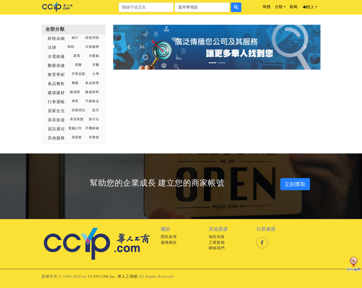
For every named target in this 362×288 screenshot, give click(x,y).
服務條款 (169, 242)
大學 (95, 74)
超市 (95, 110)
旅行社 (94, 119)
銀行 (75, 37)
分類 (279, 7)
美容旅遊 (56, 120)
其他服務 (56, 138)
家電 (76, 56)
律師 (70, 47)
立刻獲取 (295, 184)
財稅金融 (56, 38)
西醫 (78, 65)
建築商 (75, 92)
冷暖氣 (94, 56)
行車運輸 (56, 102)
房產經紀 (79, 110)
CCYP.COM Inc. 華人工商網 (113, 276)
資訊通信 (56, 129)
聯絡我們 (217, 248)
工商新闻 (217, 242)
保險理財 (92, 37)
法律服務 (92, 47)
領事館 (94, 137)
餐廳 (75, 83)
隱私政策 (169, 237)
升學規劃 (79, 74)
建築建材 (56, 93)
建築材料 (92, 92)
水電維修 (56, 56)
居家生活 (56, 111)
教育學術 (56, 74)
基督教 (77, 137)
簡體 (267, 7)
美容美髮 (77, 119)
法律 (52, 47)
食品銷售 (92, 83)
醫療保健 (56, 65)
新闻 (294, 7)
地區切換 (217, 237)
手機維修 (92, 128)
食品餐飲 (56, 83)
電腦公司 (75, 128)
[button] (128, 47)
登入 (308, 7)
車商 (75, 101)
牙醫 (95, 65)
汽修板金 (92, 101)
